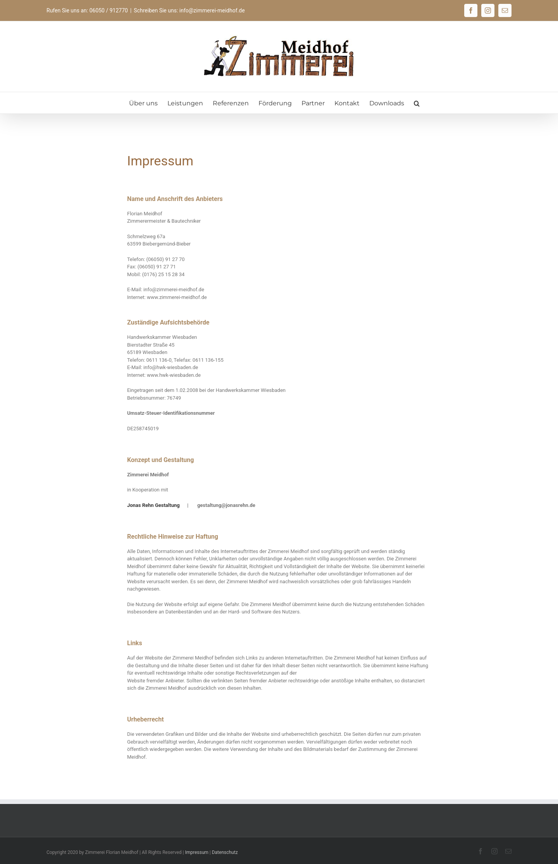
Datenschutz (225, 852)
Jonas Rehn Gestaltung (153, 505)
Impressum (196, 852)
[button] (417, 102)
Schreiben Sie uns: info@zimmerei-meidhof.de (189, 10)
